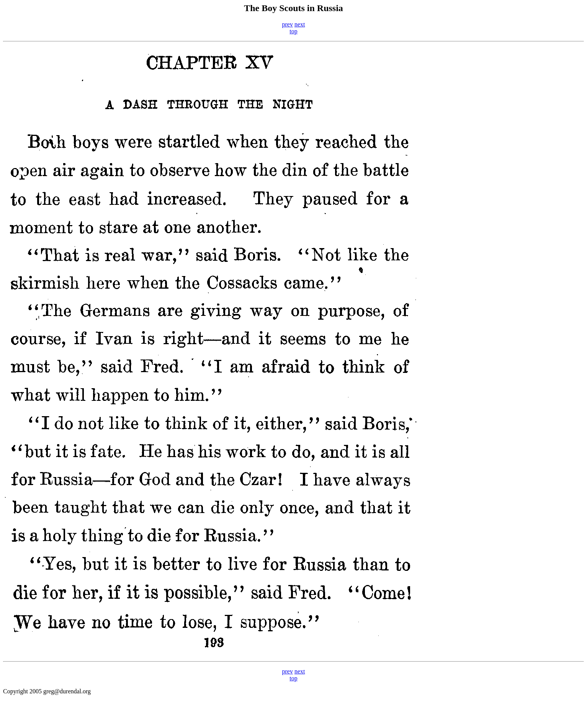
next (299, 24)
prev (287, 24)
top (293, 31)
